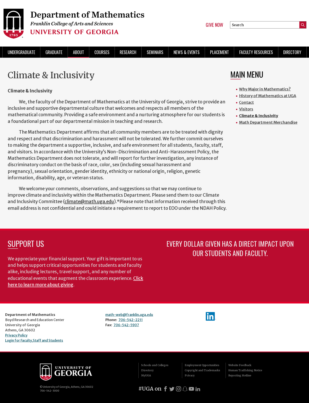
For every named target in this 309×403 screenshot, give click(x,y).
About (78, 52)
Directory (292, 52)
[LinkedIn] (197, 388)
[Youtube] (191, 388)
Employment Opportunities (202, 365)
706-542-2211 (130, 320)
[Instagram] (178, 388)
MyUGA (146, 375)
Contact (246, 102)
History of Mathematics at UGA (267, 95)
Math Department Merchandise (268, 122)
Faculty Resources (256, 52)
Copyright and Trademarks (202, 370)
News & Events (187, 52)
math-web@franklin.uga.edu (129, 314)
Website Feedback (239, 365)
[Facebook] (165, 388)
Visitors (246, 109)
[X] (171, 388)
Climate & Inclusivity (258, 115)
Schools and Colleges (154, 365)
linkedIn (211, 316)
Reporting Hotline (239, 375)
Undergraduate (21, 52)
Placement (219, 52)
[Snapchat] (185, 388)
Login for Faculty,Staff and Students (34, 340)
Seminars (155, 52)
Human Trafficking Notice (245, 370)
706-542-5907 (126, 325)
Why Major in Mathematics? (265, 89)
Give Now (214, 25)
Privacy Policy (16, 335)
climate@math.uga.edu (89, 201)
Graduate (53, 52)
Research (128, 52)
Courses (101, 52)
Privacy (190, 375)
